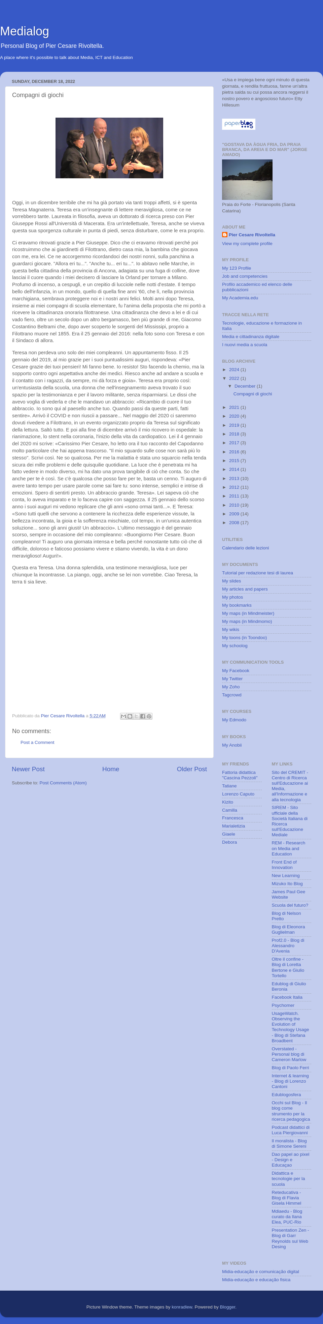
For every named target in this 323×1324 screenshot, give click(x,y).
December (246, 386)
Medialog (24, 31)
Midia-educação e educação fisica (256, 1279)
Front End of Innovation (284, 865)
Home (110, 769)
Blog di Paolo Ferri (290, 1067)
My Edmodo (234, 719)
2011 (235, 496)
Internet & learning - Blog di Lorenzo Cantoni (290, 1081)
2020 (235, 416)
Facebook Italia (287, 997)
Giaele (228, 834)
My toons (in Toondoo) (244, 637)
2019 (235, 425)
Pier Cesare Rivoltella (252, 234)
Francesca (232, 817)
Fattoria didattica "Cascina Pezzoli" (240, 775)
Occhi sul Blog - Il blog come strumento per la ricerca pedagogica (291, 1111)
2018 (235, 434)
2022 (235, 378)
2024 (235, 369)
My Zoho (231, 686)
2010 (235, 505)
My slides (231, 580)
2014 (235, 469)
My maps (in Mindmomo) (247, 621)
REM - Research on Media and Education (289, 848)
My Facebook (235, 670)
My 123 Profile (236, 268)
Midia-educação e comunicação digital (260, 1271)
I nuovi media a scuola (244, 344)
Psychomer (283, 1005)
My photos (232, 597)
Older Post (192, 769)
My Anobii (232, 745)
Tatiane (229, 785)
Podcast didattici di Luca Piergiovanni (291, 1130)
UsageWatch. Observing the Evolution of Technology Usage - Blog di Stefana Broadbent (290, 1027)
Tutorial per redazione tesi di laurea (257, 572)
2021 (235, 407)
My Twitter (232, 678)
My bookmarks (237, 605)
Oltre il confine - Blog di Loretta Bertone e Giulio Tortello (288, 967)
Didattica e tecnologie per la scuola (288, 1178)
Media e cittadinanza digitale (250, 336)
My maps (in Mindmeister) (248, 613)
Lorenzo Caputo (238, 793)
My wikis (230, 629)
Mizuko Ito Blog (287, 883)
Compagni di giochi (253, 393)
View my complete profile (247, 243)
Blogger (228, 1307)
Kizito (227, 802)
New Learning (286, 875)
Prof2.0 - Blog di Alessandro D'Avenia (288, 946)
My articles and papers (245, 589)
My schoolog (235, 645)
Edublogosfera (286, 1094)
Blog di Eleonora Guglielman (288, 929)
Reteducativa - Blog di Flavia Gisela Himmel (286, 1198)
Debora (229, 842)
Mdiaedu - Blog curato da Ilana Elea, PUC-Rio (287, 1217)
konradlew (182, 1307)
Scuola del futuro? (290, 905)
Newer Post (28, 769)
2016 (235, 451)
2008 (235, 522)
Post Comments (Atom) (63, 782)
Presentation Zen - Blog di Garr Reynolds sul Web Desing (290, 1238)
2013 (235, 478)
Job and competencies (244, 276)
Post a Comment (38, 742)
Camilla (229, 810)
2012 (235, 487)
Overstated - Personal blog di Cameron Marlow (289, 1054)
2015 (235, 460)
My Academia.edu (240, 297)
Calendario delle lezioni (245, 547)
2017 (235, 442)
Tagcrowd (232, 694)
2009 (235, 513)
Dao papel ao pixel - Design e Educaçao (291, 1160)
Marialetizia (233, 826)
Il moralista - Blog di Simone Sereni (289, 1143)
